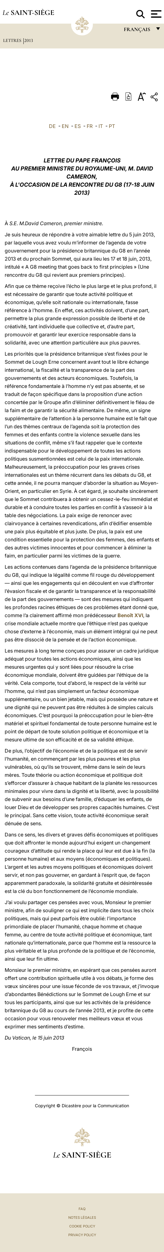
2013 (28, 40)
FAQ (82, 1209)
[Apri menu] (155, 14)
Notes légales (82, 1217)
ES (78, 126)
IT (101, 126)
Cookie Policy (82, 1226)
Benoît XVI (130, 615)
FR (90, 126)
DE (52, 126)
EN (65, 126)
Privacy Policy (82, 1235)
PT (112, 126)
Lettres (12, 40)
